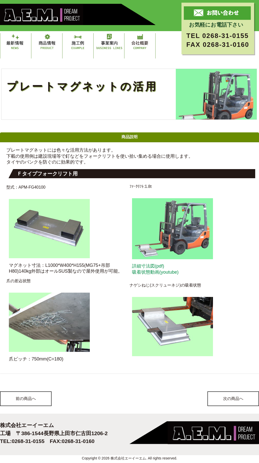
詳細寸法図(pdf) (148, 266)
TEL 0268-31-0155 (217, 35)
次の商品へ (233, 398)
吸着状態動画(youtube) (155, 272)
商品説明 (129, 137)
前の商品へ (26, 398)
